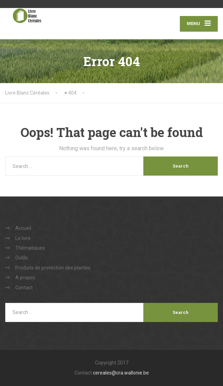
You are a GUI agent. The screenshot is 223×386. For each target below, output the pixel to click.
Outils (21, 257)
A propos (25, 277)
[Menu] (199, 24)
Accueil (23, 228)
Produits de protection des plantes (52, 268)
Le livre (23, 238)
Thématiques (30, 248)
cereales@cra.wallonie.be (121, 373)
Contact (24, 287)
